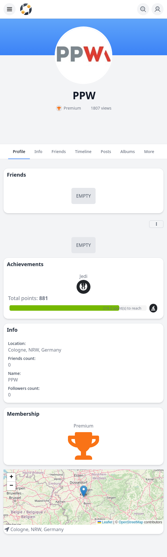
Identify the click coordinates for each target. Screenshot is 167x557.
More (149, 154)
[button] (83, 491)
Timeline (83, 154)
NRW (36, 529)
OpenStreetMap (131, 522)
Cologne (19, 529)
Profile (19, 154)
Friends (58, 154)
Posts (106, 154)
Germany (54, 529)
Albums (127, 154)
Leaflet (105, 522)
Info (38, 154)
